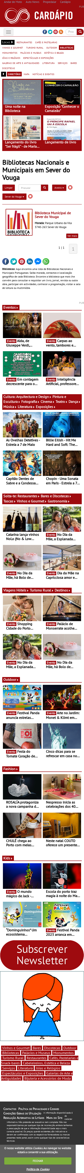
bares (74, 63)
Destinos (63, 590)
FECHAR (38, 1161)
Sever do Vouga (14, 196)
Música (10, 406)
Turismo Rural (42, 590)
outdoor (51, 47)
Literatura (26, 406)
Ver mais (72, 235)
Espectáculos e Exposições (22, 1073)
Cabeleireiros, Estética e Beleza (46, 1063)
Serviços (8, 1068)
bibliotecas (66, 47)
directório (14, 74)
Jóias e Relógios (48, 1068)
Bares (37, 1048)
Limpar (9, 187)
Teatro (62, 401)
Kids (8, 858)
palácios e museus (30, 53)
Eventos (10, 307)
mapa (26, 74)
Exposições (46, 406)
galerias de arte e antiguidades (20, 63)
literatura (48, 63)
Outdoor (11, 679)
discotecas (8, 68)
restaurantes (24, 42)
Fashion (10, 769)
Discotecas (52, 1048)
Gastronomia (59, 501)
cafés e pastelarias (46, 42)
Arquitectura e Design (34, 396)
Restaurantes (28, 496)
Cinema (48, 401)
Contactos (9, 1109)
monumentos (9, 53)
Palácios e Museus (36, 1053)
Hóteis (22, 590)
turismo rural (34, 47)
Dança (75, 401)
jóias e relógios (11, 58)
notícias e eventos (43, 74)
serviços (62, 63)
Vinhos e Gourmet (32, 501)
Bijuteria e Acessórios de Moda (47, 1078)
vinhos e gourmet (12, 47)
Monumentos (63, 1053)
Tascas (9, 501)
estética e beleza (54, 53)
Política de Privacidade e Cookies (38, 1109)
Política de (37, 1169)
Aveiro (59, 187)
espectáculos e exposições (38, 58)
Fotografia (30, 401)
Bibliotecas (10, 1053)
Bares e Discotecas (56, 496)
